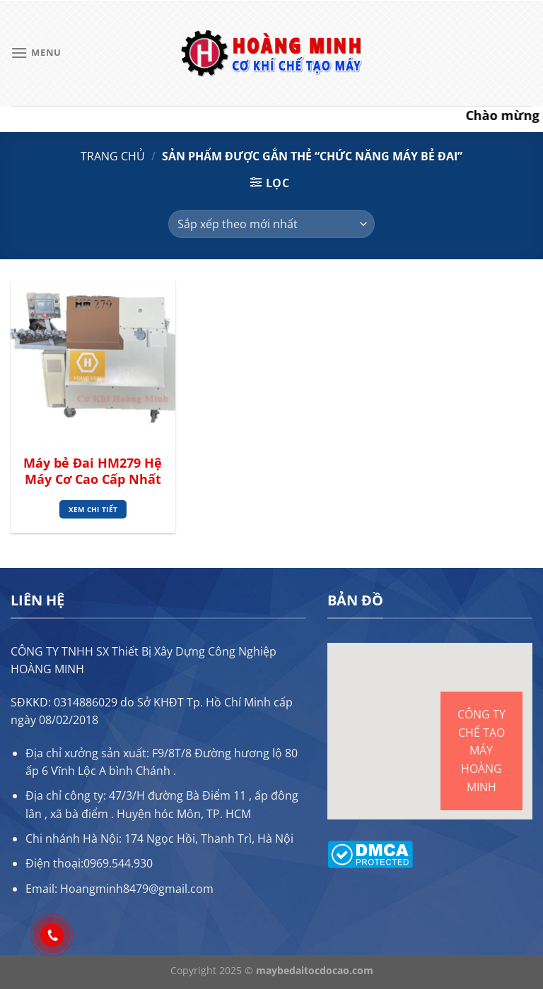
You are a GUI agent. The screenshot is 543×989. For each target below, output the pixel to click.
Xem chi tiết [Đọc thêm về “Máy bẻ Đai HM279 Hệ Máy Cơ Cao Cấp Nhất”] (93, 509)
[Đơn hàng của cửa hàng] (271, 224)
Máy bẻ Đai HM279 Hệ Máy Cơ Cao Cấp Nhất (92, 471)
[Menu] (36, 52)
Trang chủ (113, 156)
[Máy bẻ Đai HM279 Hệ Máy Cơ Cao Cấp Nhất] (93, 362)
